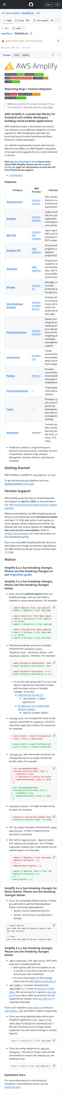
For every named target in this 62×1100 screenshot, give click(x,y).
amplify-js (28, 13)
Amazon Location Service (36, 305)
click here (48, 107)
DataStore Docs (13, 1087)
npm (53, 474)
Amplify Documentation (17, 533)
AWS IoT (36, 375)
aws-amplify (13, 13)
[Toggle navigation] (4, 4)
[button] (54, 607)
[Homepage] (31, 4)
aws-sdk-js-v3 (45, 998)
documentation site (24, 161)
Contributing (15, 175)
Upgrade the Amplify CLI (31, 695)
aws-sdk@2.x (11, 1010)
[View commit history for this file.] (58, 41)
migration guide (21, 574)
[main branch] (18, 28)
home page (19, 483)
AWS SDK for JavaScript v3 (42, 981)
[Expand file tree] (5, 28)
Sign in (49, 4)
